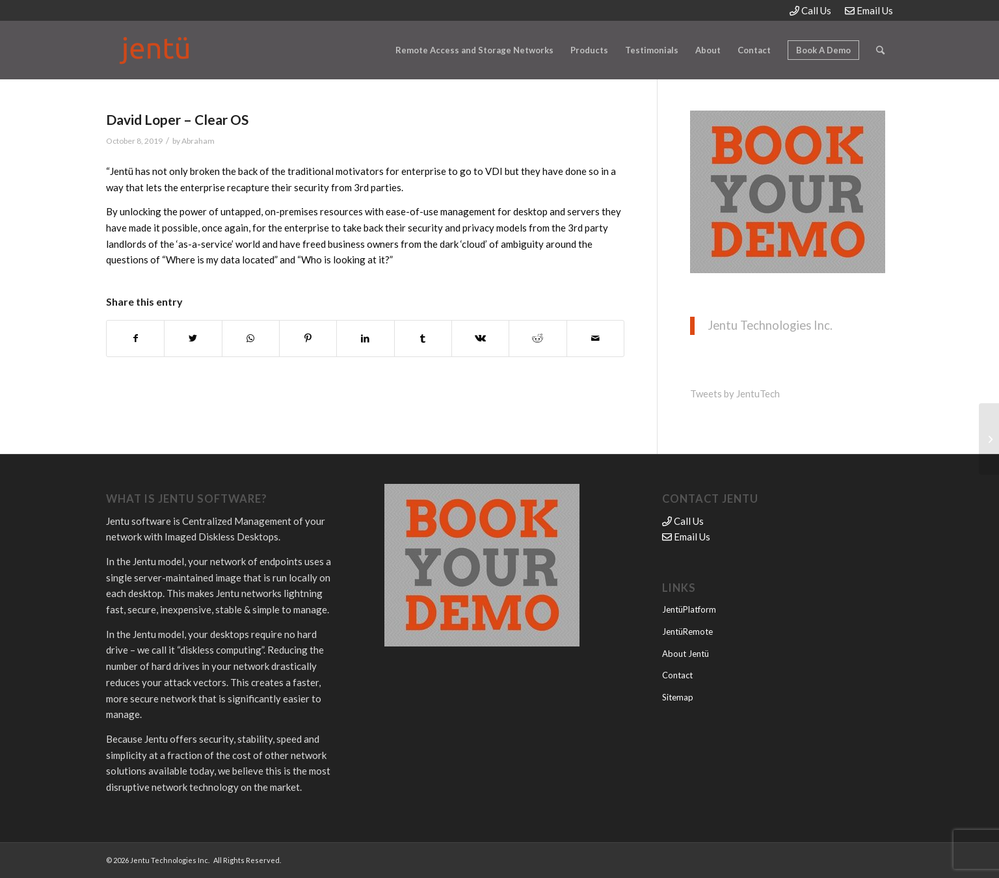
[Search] (880, 50)
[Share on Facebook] (135, 338)
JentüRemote (687, 631)
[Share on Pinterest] (308, 338)
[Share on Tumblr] (423, 338)
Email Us (869, 10)
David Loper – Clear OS (177, 119)
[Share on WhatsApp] (250, 338)
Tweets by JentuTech (735, 393)
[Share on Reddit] (537, 338)
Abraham (198, 141)
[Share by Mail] (595, 338)
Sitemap (677, 697)
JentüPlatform (689, 609)
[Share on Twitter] (193, 338)
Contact (677, 675)
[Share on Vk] (480, 338)
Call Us (810, 10)
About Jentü (685, 653)
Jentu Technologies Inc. (770, 325)
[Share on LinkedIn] (365, 338)
